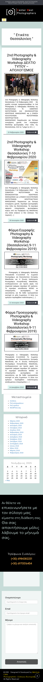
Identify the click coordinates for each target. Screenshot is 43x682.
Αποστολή (21, 662)
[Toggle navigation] (4, 19)
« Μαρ (7, 480)
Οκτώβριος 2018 (16, 441)
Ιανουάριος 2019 (16, 435)
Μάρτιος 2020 (15, 421)
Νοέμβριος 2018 (15, 439)
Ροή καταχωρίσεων (17, 403)
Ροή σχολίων (14, 405)
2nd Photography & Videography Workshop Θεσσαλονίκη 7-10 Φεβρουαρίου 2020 (21, 149)
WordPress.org (15, 408)
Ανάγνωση (31, 132)
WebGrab (36, 672)
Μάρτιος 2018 (15, 450)
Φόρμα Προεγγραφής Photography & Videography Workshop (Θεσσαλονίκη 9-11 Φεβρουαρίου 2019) (21, 321)
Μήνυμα (9, 620)
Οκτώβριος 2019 (16, 428)
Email (7, 609)
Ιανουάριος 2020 (16, 425)
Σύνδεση (13, 401)
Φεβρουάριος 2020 (16, 423)
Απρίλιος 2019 (15, 430)
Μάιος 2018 (14, 448)
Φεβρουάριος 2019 (16, 432)
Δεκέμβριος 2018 (16, 437)
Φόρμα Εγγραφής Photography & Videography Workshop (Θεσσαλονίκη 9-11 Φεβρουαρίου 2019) (21, 239)
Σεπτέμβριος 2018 (16, 444)
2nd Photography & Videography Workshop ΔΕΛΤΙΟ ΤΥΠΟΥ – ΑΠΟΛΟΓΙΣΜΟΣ (21, 62)
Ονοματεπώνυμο (13, 598)
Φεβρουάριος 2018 (16, 453)
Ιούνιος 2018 (14, 446)
